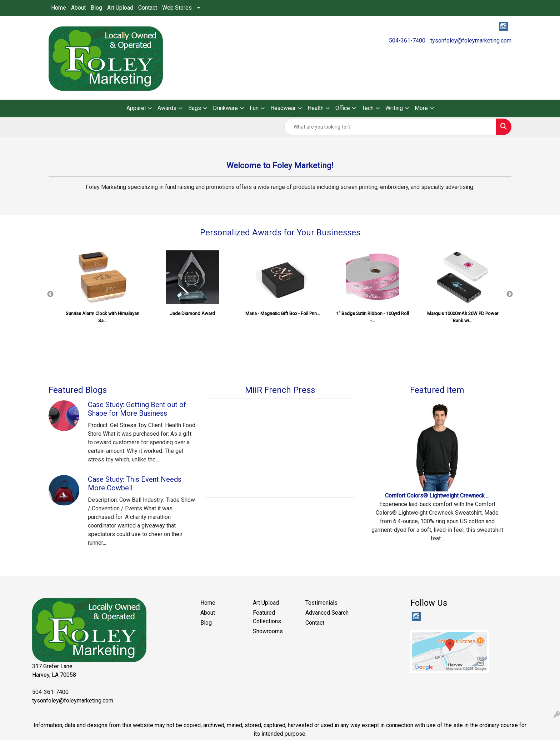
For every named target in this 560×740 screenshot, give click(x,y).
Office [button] (342, 108)
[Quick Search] (390, 127)
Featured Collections (267, 617)
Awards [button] (167, 108)
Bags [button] (194, 108)
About (78, 7)
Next (509, 294)
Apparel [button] (136, 108)
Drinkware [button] (225, 108)
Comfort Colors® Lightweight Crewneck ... (437, 495)
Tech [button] (368, 108)
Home (58, 7)
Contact (147, 7)
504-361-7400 (407, 40)
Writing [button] (394, 108)
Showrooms (268, 631)
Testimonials (321, 602)
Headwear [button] (283, 108)
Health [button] (316, 108)
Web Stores (177, 7)
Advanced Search (327, 612)
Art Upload (120, 7)
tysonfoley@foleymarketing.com (470, 40)
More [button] (421, 108)
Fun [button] (254, 108)
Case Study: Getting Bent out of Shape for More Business (137, 409)
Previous (50, 294)
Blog (96, 7)
